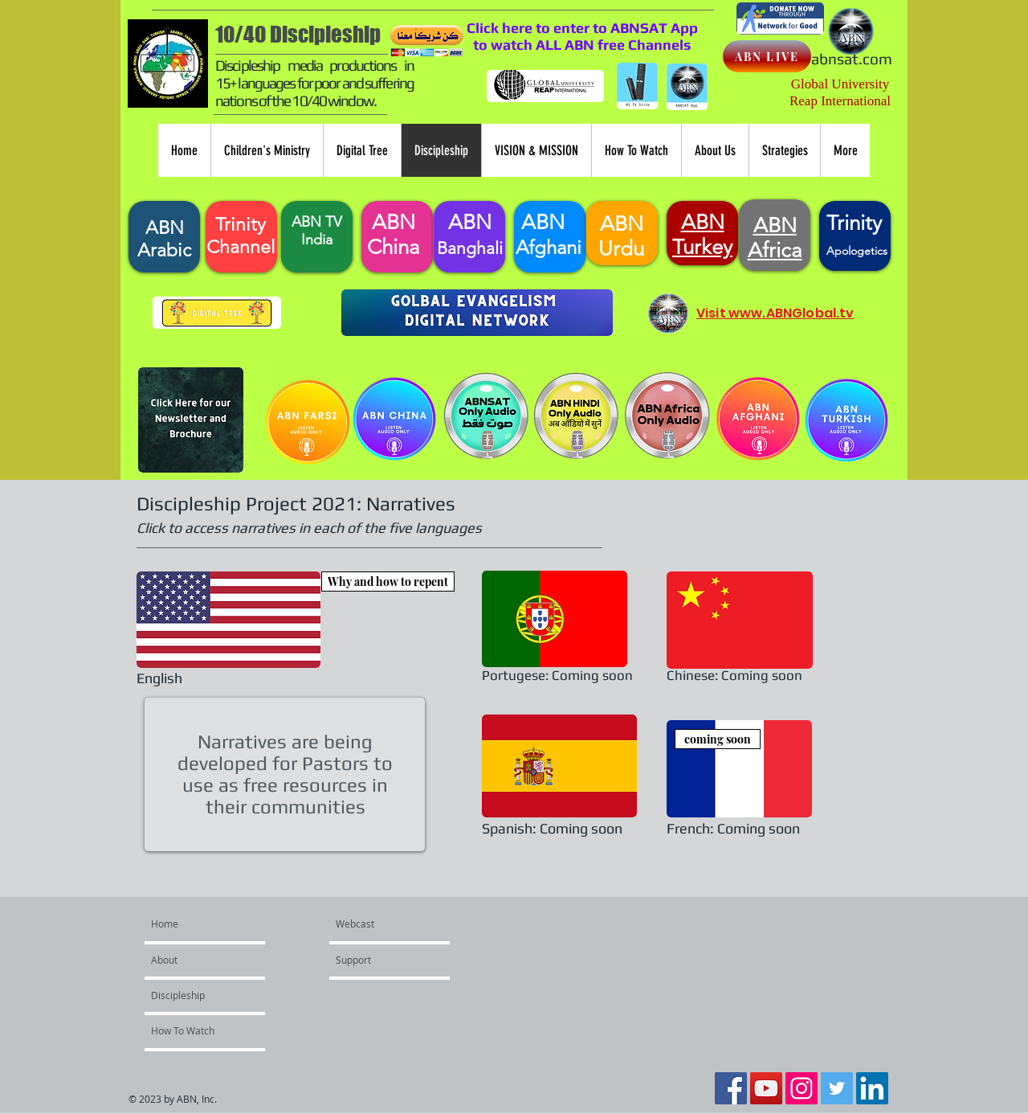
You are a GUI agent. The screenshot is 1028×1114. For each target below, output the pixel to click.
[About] (197, 960)
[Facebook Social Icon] (731, 1088)
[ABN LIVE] (767, 56)
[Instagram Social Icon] (801, 1088)
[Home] (212, 923)
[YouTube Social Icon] (766, 1088)
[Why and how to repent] (388, 581)
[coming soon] (718, 739)
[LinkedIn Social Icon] (872, 1088)
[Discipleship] (194, 995)
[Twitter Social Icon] (837, 1088)
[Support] (382, 960)
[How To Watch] (194, 1030)
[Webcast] (374, 923)
